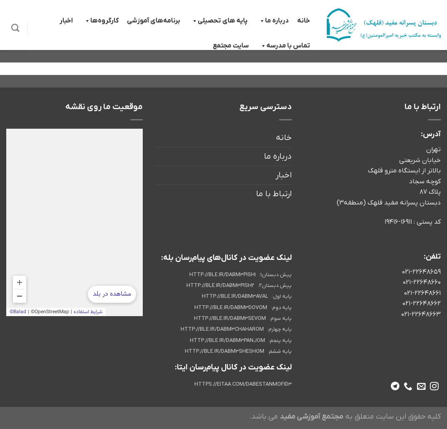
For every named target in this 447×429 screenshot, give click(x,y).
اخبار (66, 21)
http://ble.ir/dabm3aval (235, 296)
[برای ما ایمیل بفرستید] (421, 387)
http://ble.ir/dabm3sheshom (224, 351)
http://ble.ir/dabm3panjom (227, 340)
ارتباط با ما (274, 194)
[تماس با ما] (408, 387)
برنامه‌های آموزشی (153, 21)
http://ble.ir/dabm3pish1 (222, 275)
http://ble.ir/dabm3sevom (230, 318)
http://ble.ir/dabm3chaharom (222, 329)
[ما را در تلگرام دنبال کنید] (395, 387)
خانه (303, 21)
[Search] (15, 27)
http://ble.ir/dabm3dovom (230, 307)
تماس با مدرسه (285, 45)
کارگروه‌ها (101, 20)
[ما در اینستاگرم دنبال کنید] (434, 387)
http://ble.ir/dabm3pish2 (220, 285)
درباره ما (273, 20)
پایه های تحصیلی (219, 20)
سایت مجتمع (231, 46)
